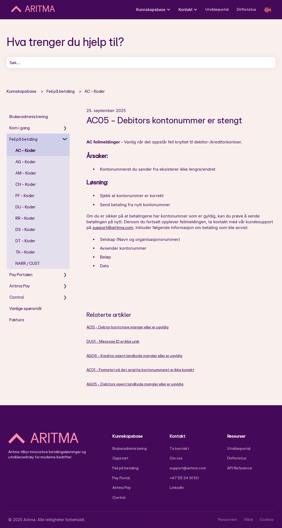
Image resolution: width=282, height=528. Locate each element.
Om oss (176, 458)
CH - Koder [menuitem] (25, 184)
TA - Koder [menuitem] (25, 252)
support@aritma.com (113, 227)
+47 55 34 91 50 (184, 478)
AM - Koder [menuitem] (25, 173)
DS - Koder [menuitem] (25, 229)
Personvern (227, 519)
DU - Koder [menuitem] (25, 207)
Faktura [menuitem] (16, 319)
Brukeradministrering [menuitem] (28, 116)
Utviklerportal (217, 9)
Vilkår (248, 519)
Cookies (267, 519)
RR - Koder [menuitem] (25, 218)
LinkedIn (177, 487)
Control (118, 497)
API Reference (239, 468)
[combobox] (141, 62)
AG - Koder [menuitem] (25, 161)
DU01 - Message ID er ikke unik (112, 341)
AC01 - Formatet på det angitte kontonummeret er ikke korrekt (140, 370)
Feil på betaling (61, 91)
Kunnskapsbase (21, 91)
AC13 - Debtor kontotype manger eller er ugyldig (127, 327)
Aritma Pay (121, 487)
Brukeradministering (129, 448)
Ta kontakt (179, 448)
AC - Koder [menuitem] (25, 150)
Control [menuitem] (16, 297)
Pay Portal (121, 478)
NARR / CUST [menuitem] (27, 263)
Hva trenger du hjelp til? (65, 41)
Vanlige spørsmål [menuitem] (25, 308)
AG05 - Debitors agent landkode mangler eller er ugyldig (134, 384)
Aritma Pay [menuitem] (19, 286)
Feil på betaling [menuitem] (23, 139)
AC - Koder (95, 91)
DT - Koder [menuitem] (25, 240)
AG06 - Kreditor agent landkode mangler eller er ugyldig (134, 355)
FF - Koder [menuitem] (24, 195)
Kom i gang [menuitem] (19, 128)
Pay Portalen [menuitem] (20, 274)
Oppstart (120, 458)
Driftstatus (246, 9)
